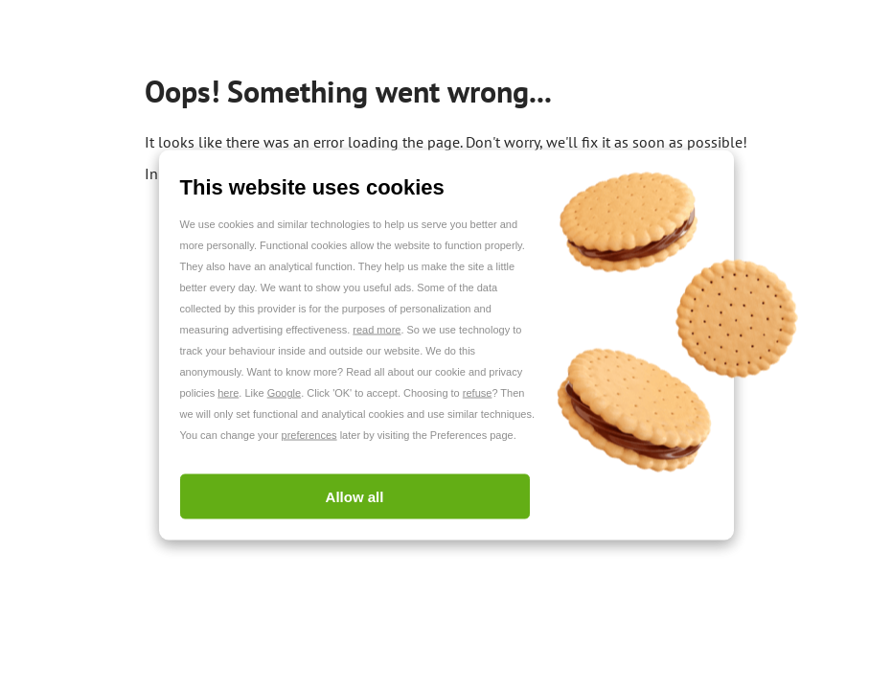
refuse (477, 393)
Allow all (355, 497)
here (228, 393)
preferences (309, 435)
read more (376, 329)
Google (284, 393)
